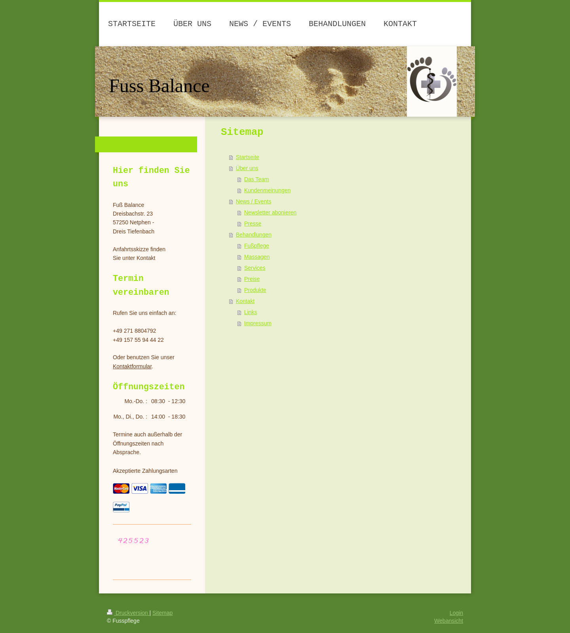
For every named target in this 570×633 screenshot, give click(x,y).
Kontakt (245, 301)
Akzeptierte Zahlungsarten (145, 471)
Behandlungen (254, 234)
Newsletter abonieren (270, 212)
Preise (252, 279)
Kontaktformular (132, 366)
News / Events (253, 201)
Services (255, 268)
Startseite (247, 157)
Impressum (258, 323)
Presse (253, 223)
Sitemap (162, 613)
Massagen (257, 257)
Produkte (255, 290)
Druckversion (128, 613)
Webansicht (448, 621)
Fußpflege (256, 246)
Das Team (256, 179)
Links (250, 312)
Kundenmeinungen (267, 190)
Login (456, 613)
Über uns (247, 168)
